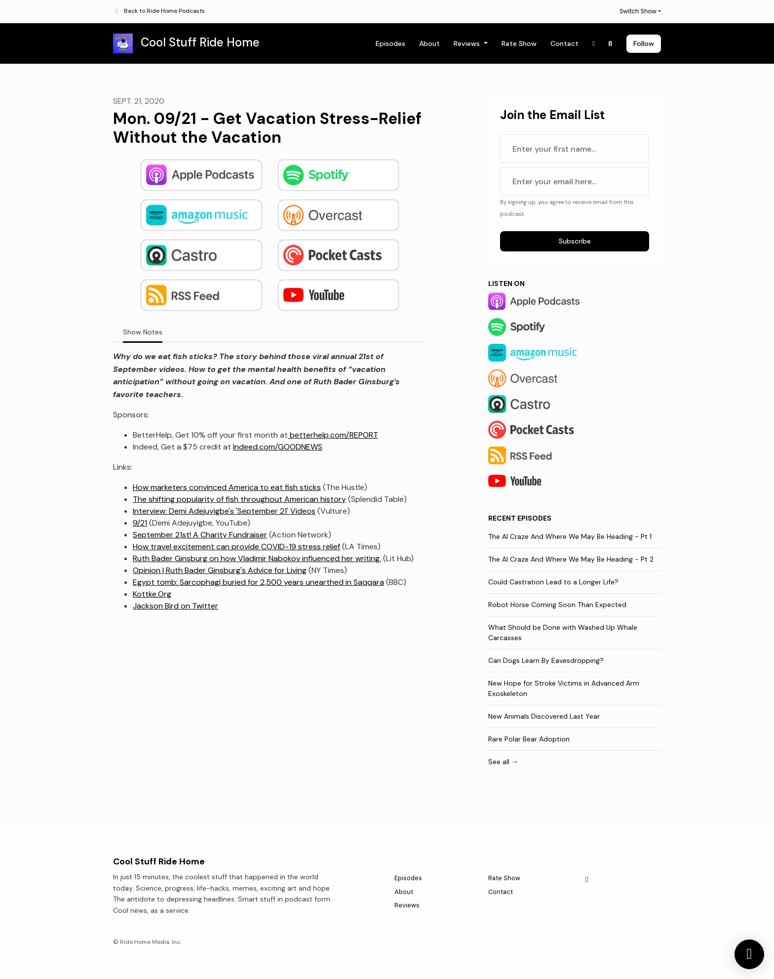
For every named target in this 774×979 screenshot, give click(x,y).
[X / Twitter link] (593, 44)
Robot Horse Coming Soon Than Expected (557, 604)
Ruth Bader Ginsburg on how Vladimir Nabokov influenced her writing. (257, 558)
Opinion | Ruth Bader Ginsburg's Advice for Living (220, 570)
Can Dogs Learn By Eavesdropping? (546, 660)
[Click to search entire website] (610, 44)
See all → (503, 761)
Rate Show (519, 43)
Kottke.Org (152, 594)
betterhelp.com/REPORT (333, 435)
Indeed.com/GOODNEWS (277, 447)
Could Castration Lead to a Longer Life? (553, 581)
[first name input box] (574, 148)
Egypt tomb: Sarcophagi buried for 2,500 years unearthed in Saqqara (258, 582)
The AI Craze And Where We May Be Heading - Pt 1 (570, 536)
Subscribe (575, 241)
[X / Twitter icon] (587, 879)
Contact (564, 43)
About (429, 43)
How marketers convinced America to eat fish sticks (227, 487)
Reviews (468, 43)
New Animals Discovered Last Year (544, 716)
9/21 (140, 523)
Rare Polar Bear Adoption (529, 738)
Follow (643, 43)
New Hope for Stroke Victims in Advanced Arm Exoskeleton (563, 688)
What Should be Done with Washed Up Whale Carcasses (562, 632)
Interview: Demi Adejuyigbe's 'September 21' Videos (224, 511)
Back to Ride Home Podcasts (164, 11)
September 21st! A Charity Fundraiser (200, 535)
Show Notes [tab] (142, 331)
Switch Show (638, 11)
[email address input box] (574, 181)
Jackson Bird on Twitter (175, 606)
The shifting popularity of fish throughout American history (239, 499)
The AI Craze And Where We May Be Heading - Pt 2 (571, 559)
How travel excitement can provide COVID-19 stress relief (236, 546)
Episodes (390, 43)
